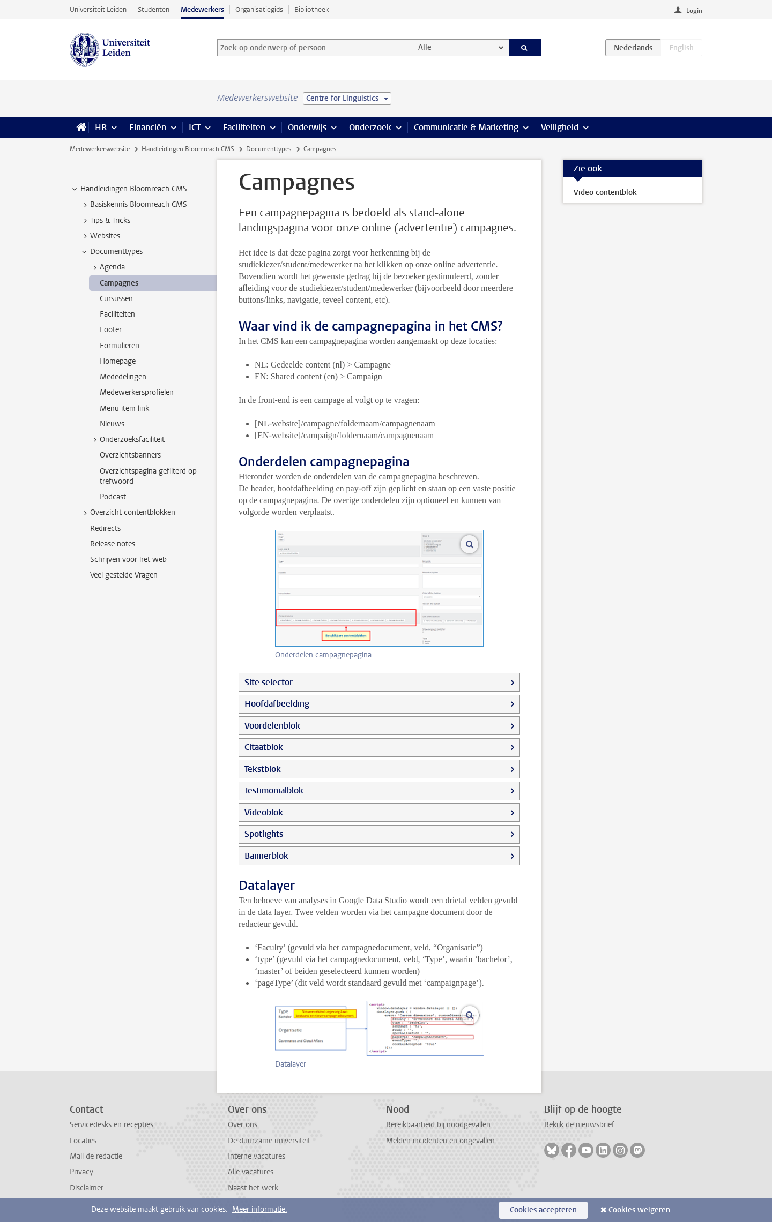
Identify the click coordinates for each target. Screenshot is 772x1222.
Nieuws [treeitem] (112, 424)
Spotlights (263, 833)
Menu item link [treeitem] (124, 408)
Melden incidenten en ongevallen (440, 1141)
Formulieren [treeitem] (119, 346)
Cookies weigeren (639, 1210)
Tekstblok (262, 769)
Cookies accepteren (543, 1210)
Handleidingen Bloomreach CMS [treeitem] (128, 189)
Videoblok (263, 812)
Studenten (153, 9)
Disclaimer (86, 1188)
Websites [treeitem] (100, 236)
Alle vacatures (250, 1172)
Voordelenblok (272, 725)
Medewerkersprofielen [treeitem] (137, 392)
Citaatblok (263, 747)
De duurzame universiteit (269, 1141)
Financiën (147, 127)
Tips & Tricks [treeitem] (105, 220)
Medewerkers (202, 9)
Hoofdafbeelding (276, 703)
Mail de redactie (96, 1156)
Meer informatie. (259, 1209)
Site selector (268, 682)
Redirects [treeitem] (105, 528)
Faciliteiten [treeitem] (117, 314)
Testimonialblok (273, 790)
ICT (195, 127)
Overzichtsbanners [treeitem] (130, 455)
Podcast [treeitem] (113, 497)
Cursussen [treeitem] (116, 299)
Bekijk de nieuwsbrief (579, 1125)
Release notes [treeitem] (112, 544)
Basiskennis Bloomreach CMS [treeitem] (133, 204)
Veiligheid (559, 127)
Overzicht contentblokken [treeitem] (127, 512)
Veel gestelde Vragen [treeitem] (124, 575)
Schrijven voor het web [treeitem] (128, 559)
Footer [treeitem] (111, 330)
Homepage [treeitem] (118, 361)
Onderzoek (370, 127)
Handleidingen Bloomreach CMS (188, 149)
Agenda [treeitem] (107, 267)
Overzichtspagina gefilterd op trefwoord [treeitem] (148, 476)
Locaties (83, 1141)
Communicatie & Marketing (466, 127)
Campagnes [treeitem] (119, 283)
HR (101, 127)
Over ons (242, 1125)
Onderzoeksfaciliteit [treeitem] (127, 439)
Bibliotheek (311, 9)
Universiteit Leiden (98, 9)
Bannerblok (266, 855)
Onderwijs (307, 127)
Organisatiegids (259, 9)
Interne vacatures (256, 1156)
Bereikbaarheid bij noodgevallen (438, 1125)
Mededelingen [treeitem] (123, 377)
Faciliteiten (244, 127)
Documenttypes (268, 149)
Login (694, 10)
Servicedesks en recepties (111, 1125)
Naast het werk (253, 1188)
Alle (425, 47)
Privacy (81, 1172)
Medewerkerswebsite (100, 149)
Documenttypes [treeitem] (111, 251)
